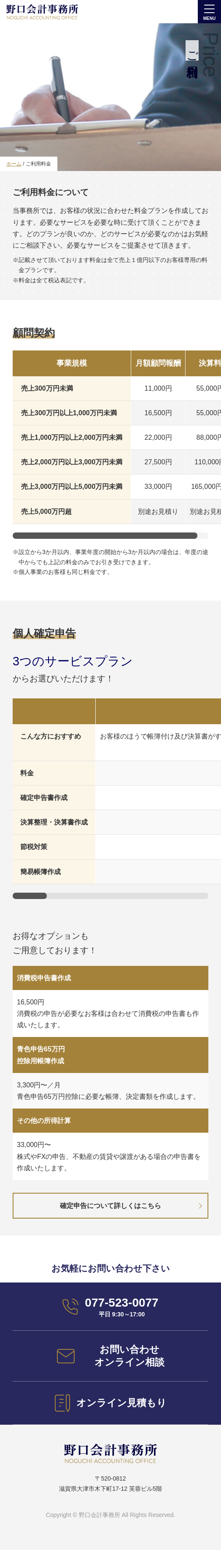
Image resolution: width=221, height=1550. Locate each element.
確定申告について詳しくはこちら (110, 1205)
